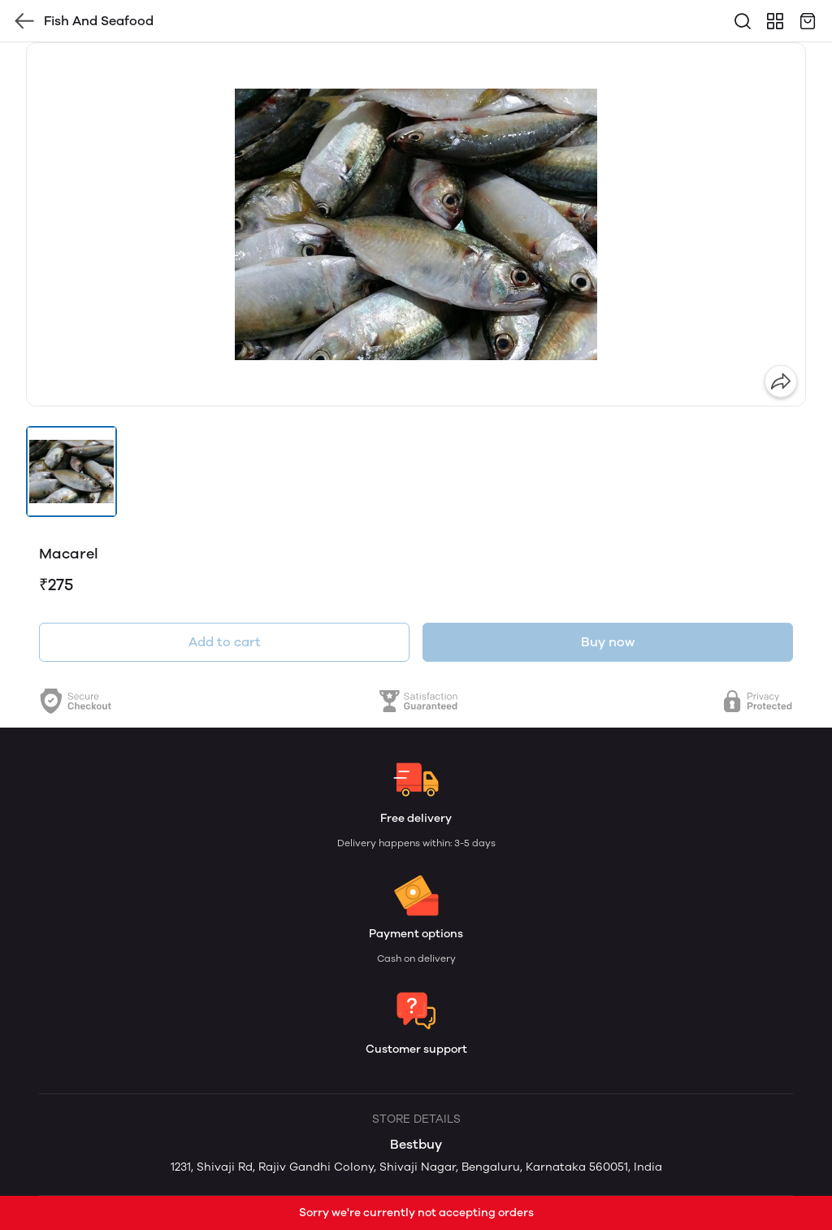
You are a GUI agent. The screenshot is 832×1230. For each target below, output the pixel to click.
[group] (416, 224)
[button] (71, 471)
